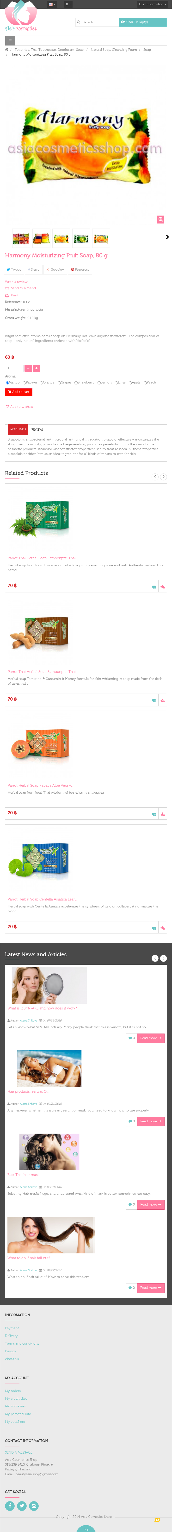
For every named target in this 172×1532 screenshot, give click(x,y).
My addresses (15, 1406)
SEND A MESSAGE (18, 1453)
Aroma (10, 376)
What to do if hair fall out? (28, 1258)
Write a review (16, 282)
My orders (13, 1391)
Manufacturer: (15, 310)
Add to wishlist (21, 407)
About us (12, 1359)
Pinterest (80, 270)
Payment (12, 1328)
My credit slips (16, 1399)
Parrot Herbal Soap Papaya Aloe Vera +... (40, 786)
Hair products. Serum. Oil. (28, 1092)
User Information (152, 4)
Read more (150, 1038)
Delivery (11, 1336)
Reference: (13, 302)
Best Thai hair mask (23, 1175)
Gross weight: (15, 318)
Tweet (14, 270)
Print (14, 295)
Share (33, 270)
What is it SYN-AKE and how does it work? (42, 1008)
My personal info (18, 1414)
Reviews (37, 429)
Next (167, 237)
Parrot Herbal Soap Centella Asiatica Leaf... (42, 899)
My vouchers (15, 1422)
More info (18, 429)
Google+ (55, 270)
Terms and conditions (22, 1344)
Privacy (10, 1351)
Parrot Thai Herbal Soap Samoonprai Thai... (43, 558)
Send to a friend (23, 288)
